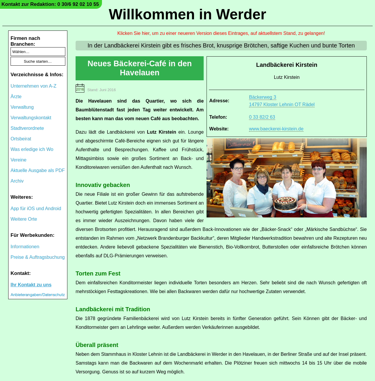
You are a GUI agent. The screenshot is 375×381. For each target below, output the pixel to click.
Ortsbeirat (21, 138)
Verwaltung (22, 107)
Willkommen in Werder (187, 14)
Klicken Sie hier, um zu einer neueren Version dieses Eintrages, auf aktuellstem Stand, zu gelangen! (221, 33)
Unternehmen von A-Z (34, 86)
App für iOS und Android (36, 208)
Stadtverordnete (27, 128)
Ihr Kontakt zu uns (31, 284)
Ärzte (16, 96)
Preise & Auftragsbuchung (38, 257)
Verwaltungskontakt (31, 117)
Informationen (25, 246)
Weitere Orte (24, 219)
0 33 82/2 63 (262, 117)
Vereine (18, 159)
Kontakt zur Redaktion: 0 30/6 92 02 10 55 (50, 4)
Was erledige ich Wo (32, 149)
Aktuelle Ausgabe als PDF (38, 170)
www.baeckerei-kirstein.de (276, 128)
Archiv (17, 180)
